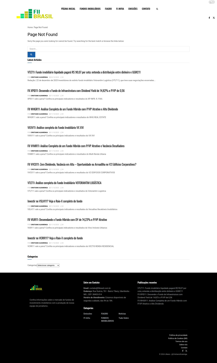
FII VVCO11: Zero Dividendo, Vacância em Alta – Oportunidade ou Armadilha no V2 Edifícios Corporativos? (82, 164)
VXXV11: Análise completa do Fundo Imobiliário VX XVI (56, 127)
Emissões (132, 8)
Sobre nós (183, 344)
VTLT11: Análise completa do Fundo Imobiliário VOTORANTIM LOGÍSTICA (64, 182)
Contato (146, 8)
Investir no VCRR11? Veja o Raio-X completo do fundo (55, 238)
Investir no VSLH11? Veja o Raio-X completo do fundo (55, 201)
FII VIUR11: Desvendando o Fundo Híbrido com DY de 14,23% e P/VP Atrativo (67, 219)
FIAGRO (108, 8)
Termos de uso (181, 341)
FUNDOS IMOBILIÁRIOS (90, 8)
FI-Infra (120, 8)
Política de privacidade (178, 335)
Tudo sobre (124, 318)
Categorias (32, 265)
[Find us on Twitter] (214, 18)
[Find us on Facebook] (209, 18)
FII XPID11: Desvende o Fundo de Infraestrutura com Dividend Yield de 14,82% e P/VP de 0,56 (76, 90)
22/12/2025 (54, 77)
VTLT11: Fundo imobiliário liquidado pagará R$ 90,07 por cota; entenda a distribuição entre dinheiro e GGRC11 (84, 72)
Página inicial (68, 8)
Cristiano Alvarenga (39, 77)
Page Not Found (41, 27)
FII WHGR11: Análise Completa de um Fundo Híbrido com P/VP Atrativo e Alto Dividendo (73, 109)
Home (30, 27)
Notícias (122, 313)
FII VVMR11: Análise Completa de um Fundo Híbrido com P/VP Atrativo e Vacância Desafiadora (76, 146)
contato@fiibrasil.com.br (100, 288)
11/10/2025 (54, 96)
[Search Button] (157, 8)
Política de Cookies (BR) (177, 338)
